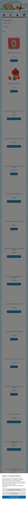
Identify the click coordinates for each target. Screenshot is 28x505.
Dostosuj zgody (14, 493)
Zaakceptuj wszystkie (14, 497)
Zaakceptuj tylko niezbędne (14, 489)
